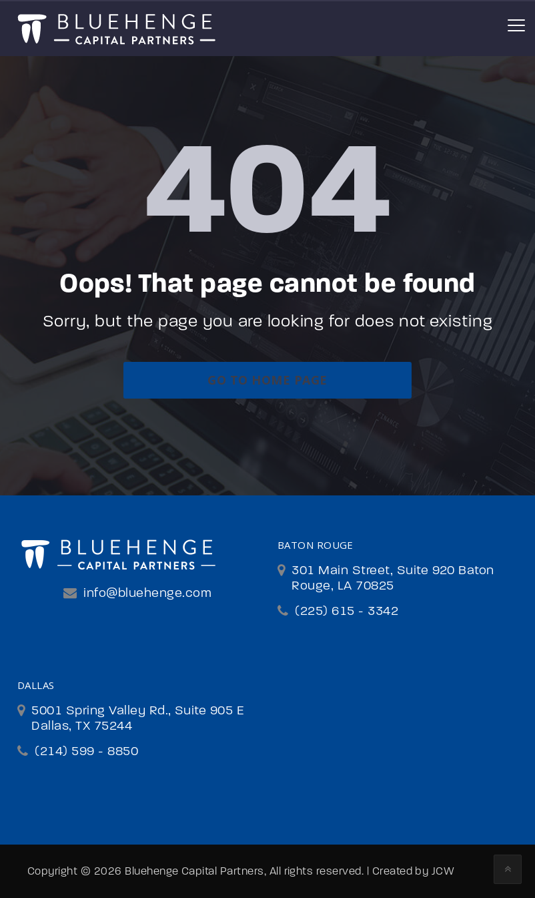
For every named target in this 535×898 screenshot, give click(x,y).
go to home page (267, 380)
